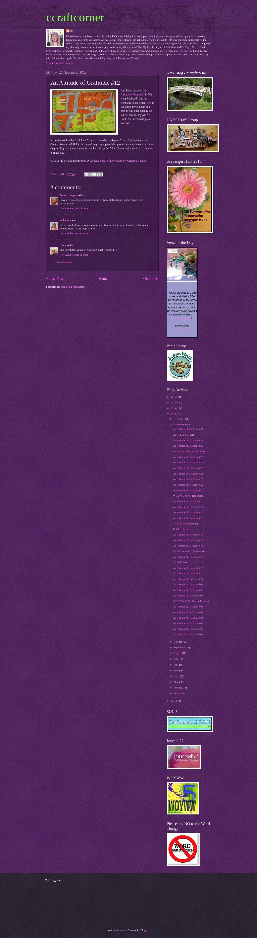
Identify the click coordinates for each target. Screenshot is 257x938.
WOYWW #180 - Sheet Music (189, 551)
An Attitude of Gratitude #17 (188, 518)
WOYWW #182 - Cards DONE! (190, 451)
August (178, 653)
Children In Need (182, 529)
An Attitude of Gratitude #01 (188, 634)
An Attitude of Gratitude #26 (188, 462)
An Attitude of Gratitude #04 (188, 618)
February (179, 687)
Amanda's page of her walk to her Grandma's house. (118, 160)
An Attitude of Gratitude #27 (188, 457)
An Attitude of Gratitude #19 (188, 507)
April (177, 676)
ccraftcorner (75, 17)
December (179, 419)
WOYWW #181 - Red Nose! (188, 495)
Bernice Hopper (68, 195)
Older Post (151, 279)
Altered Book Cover (183, 434)
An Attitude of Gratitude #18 (188, 512)
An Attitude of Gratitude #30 (188, 429)
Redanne (64, 220)
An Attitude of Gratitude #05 (188, 612)
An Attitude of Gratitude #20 (188, 501)
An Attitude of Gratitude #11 (188, 573)
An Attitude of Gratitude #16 (188, 534)
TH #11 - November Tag (185, 523)
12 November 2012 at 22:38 (73, 233)
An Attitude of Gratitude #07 (188, 595)
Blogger (144, 930)
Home (103, 279)
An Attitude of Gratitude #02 (188, 629)
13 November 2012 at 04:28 (73, 255)
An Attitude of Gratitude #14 (188, 545)
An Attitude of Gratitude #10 (188, 579)
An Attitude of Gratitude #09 (188, 584)
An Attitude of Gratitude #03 (188, 623)
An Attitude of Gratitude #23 (188, 479)
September (179, 647)
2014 (173, 402)
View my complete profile (59, 63)
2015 (173, 396)
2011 (173, 700)
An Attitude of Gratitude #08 (188, 590)
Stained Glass (180, 562)
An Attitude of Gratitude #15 (188, 540)
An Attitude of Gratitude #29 (188, 440)
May (176, 670)
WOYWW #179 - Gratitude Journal (191, 601)
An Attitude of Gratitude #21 (188, 490)
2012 (173, 414)
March (177, 682)
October (178, 641)
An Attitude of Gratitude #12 (188, 568)
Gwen (62, 245)
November (179, 424)
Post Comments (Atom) (72, 286)
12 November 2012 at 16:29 (73, 208)
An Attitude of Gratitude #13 (188, 557)
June (176, 664)
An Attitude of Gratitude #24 (188, 473)
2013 (173, 408)
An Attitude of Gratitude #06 (188, 606)
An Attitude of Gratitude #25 (188, 468)
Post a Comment (63, 262)
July (176, 659)
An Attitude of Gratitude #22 (188, 484)
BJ (71, 31)
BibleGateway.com (182, 329)
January (178, 693)
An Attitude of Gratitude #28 (188, 445)
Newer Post (54, 279)
